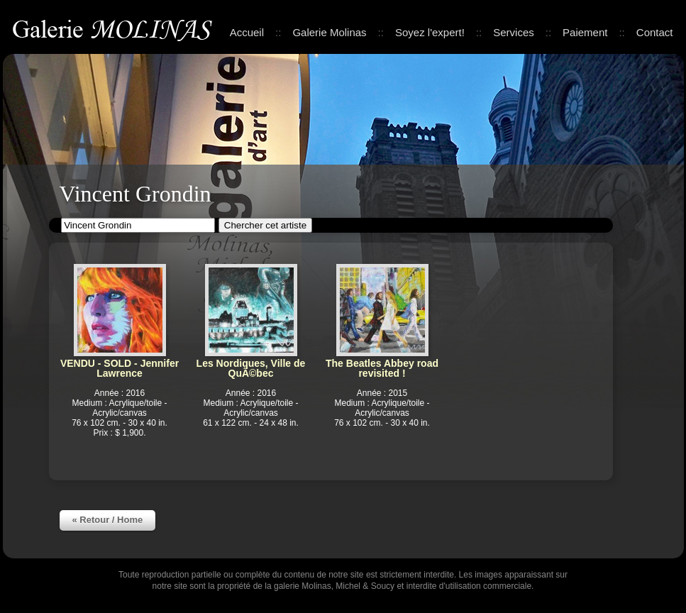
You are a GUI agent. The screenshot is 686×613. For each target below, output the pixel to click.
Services (513, 32)
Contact (654, 32)
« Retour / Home (107, 519)
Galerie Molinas (115, 28)
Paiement (585, 32)
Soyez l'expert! (430, 32)
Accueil (247, 32)
